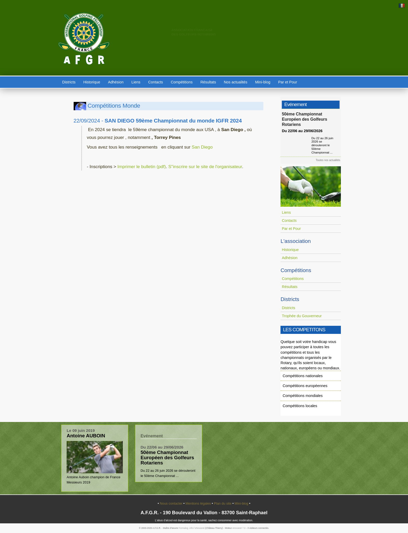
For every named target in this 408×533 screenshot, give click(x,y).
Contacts (155, 82)
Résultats (208, 82)
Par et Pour (287, 82)
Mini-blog (262, 82)
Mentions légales (199, 503)
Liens (135, 82)
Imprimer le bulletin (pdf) (135, 166)
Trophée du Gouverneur (302, 316)
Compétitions (182, 82)
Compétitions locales (300, 406)
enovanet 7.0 (238, 528)
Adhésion (116, 82)
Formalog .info (186, 528)
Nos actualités (235, 82)
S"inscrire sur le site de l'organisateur (199, 166)
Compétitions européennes (305, 386)
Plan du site (223, 503)
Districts (68, 82)
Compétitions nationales (303, 376)
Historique (91, 82)
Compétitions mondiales (303, 396)
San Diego (195, 147)
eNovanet (200, 528)
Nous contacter (171, 503)
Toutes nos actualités (330, 160)
